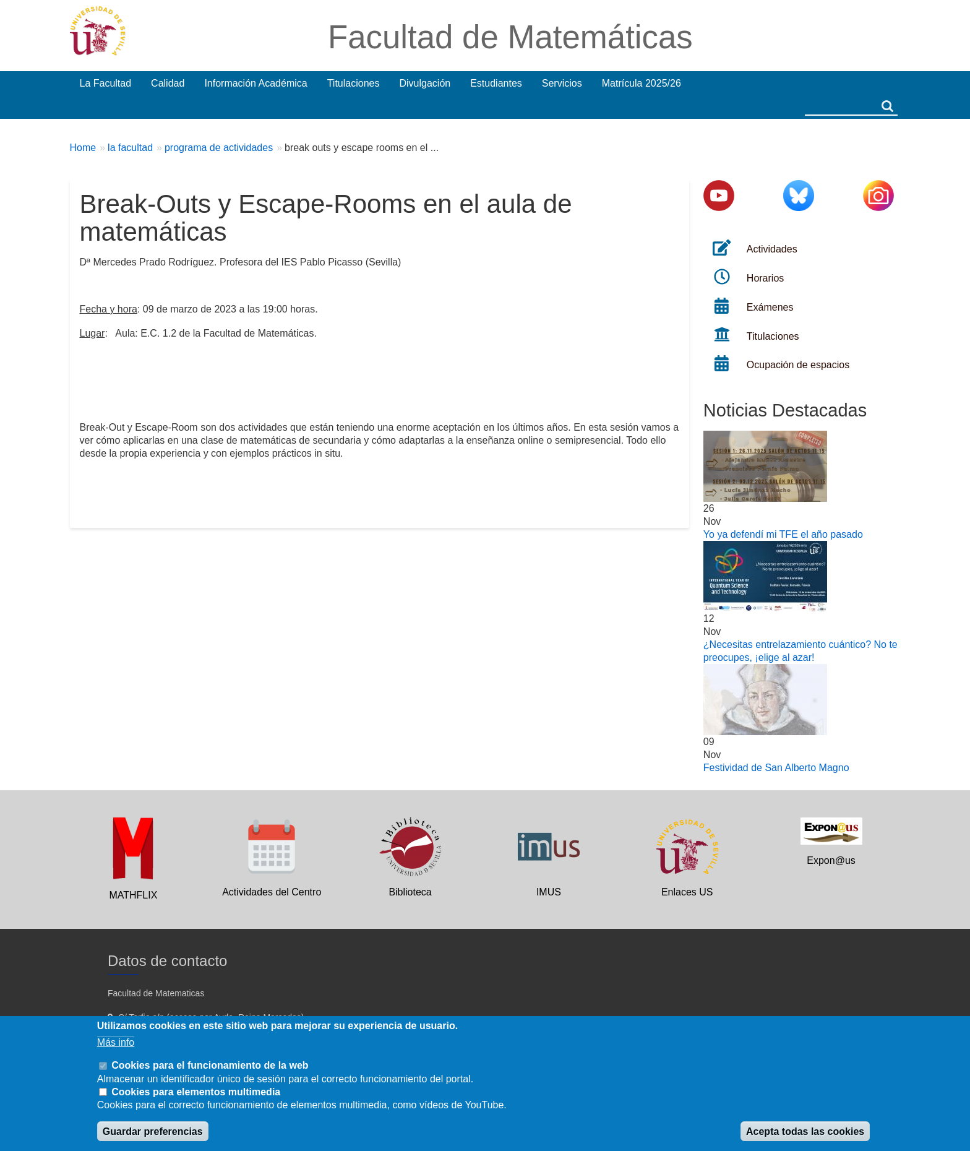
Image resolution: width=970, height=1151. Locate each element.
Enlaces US (687, 892)
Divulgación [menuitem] (424, 83)
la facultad (130, 147)
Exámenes (770, 307)
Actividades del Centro (271, 892)
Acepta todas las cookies (805, 1131)
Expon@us (831, 860)
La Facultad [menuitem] (106, 83)
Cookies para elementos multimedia (195, 1092)
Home (83, 147)
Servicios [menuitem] (562, 83)
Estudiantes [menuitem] (496, 83)
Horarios (765, 278)
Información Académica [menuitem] (255, 83)
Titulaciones (773, 336)
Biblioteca (409, 892)
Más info (115, 1042)
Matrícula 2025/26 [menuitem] (641, 83)
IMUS (548, 892)
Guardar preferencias (153, 1131)
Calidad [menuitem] (167, 83)
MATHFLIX (133, 895)
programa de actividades (219, 147)
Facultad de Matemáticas (510, 37)
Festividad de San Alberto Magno (776, 767)
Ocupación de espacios (798, 365)
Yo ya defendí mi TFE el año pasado (783, 534)
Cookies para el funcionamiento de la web (209, 1065)
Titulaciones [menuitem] (353, 83)
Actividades (772, 249)
